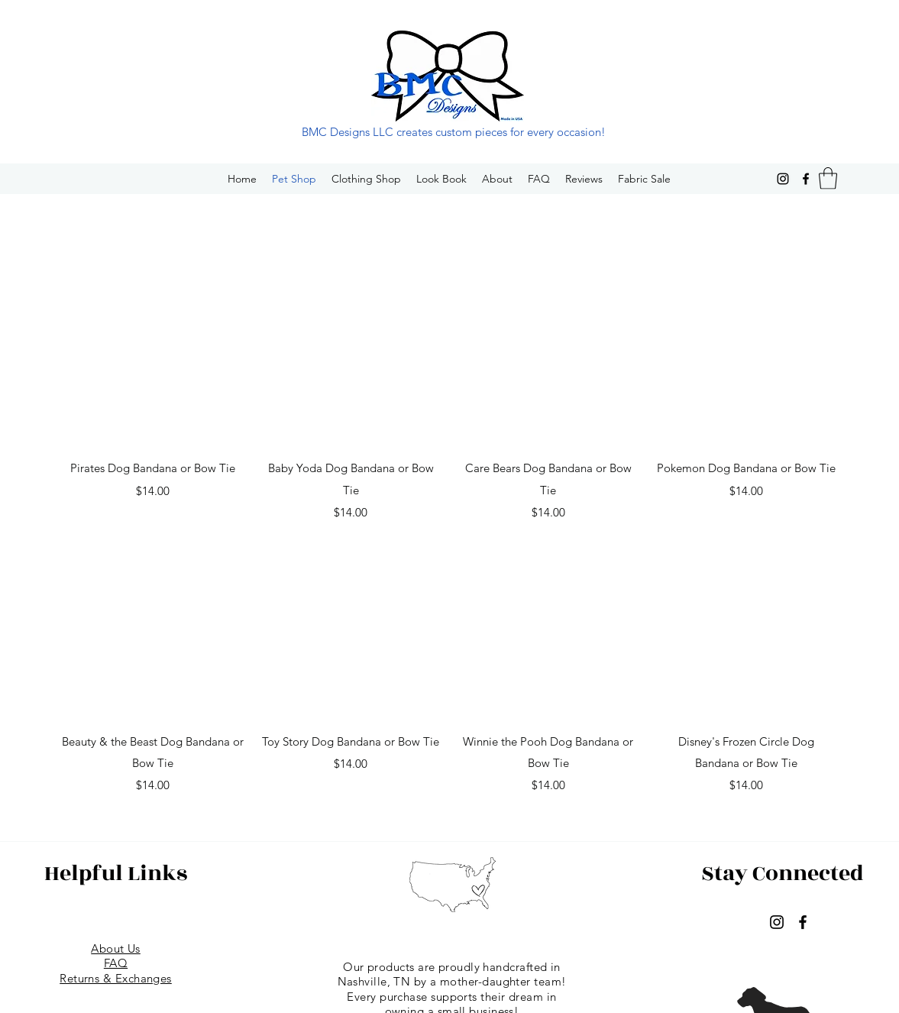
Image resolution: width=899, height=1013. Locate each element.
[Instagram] (783, 178)
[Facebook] (805, 178)
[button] (828, 178)
